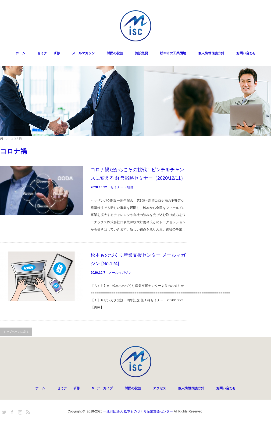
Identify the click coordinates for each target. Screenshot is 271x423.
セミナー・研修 (48, 53)
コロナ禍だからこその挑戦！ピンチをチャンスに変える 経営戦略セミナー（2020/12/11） (138, 174)
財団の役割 (115, 53)
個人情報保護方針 (211, 53)
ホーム (20, 53)
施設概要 (141, 53)
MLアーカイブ (102, 388)
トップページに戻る (16, 331)
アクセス (159, 388)
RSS (27, 411)
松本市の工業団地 (173, 53)
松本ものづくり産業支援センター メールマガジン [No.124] (138, 259)
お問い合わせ (246, 53)
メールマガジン (83, 53)
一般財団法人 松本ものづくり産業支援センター (138, 411)
